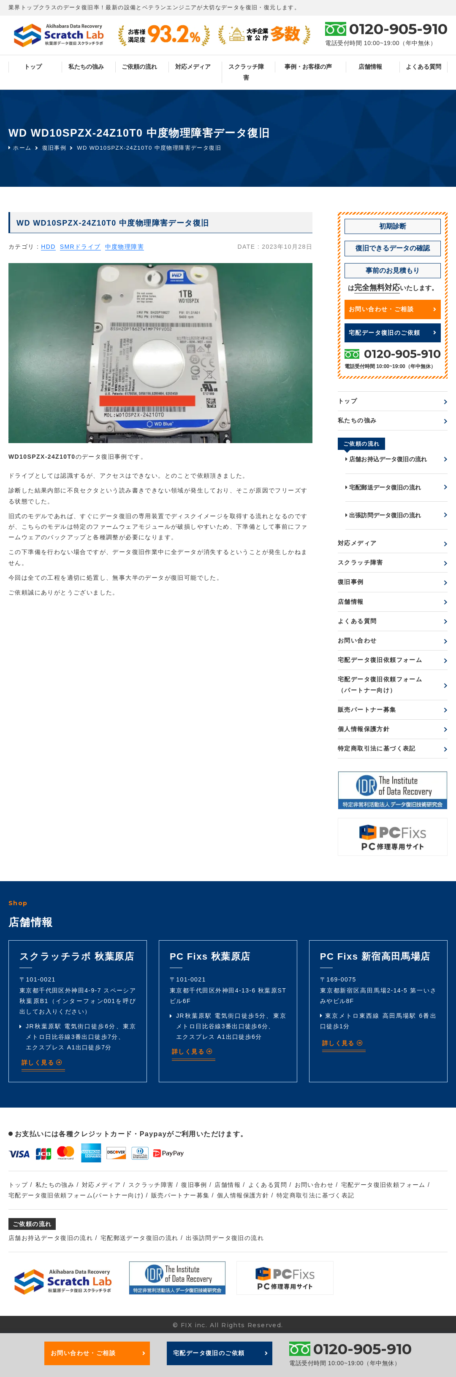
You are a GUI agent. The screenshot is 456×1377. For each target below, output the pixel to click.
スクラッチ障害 (246, 72)
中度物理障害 (124, 246)
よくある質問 (423, 66)
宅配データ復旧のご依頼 (393, 332)
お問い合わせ (357, 640)
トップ (33, 66)
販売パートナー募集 (367, 709)
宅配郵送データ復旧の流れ (383, 487)
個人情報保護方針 (364, 729)
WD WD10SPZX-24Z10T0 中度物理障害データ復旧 (149, 148)
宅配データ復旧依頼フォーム (380, 659)
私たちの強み (86, 66)
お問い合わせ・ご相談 (393, 309)
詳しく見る (42, 1062)
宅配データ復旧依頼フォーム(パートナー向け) (76, 1195)
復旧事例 (54, 148)
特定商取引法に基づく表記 (377, 748)
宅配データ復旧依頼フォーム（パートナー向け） (380, 684)
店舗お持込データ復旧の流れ (386, 459)
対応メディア (193, 66)
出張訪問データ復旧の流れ (383, 515)
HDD (48, 246)
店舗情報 (370, 66)
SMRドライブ (80, 246)
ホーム (20, 148)
